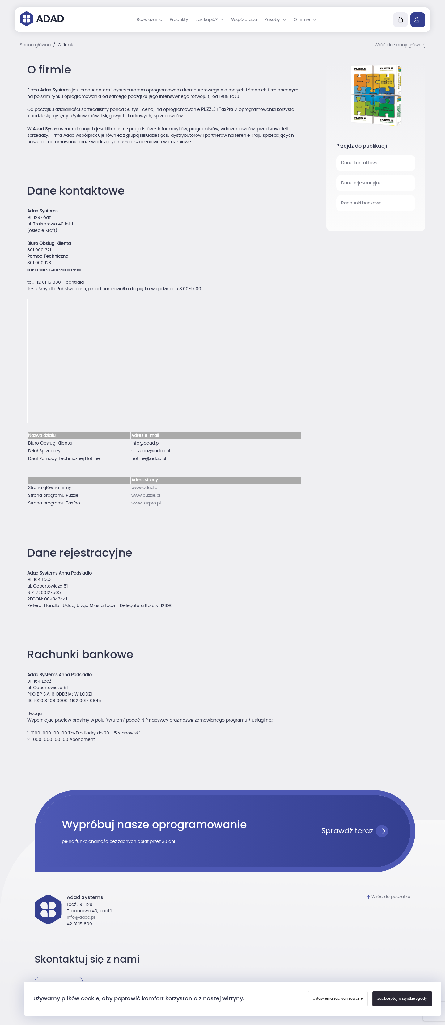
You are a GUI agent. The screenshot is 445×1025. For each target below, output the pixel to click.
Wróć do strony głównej (400, 45)
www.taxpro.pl (146, 503)
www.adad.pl (144, 488)
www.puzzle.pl (145, 495)
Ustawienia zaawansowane (338, 998)
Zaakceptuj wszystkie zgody (402, 998)
